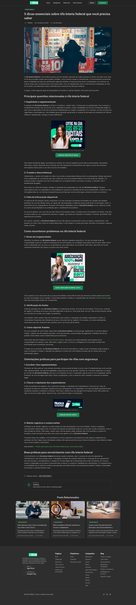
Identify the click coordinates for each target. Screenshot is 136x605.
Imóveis (87, 583)
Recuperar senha (75, 562)
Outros (87, 575)
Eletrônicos (88, 556)
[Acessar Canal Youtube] (107, 594)
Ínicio (56, 556)
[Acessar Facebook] (103, 594)
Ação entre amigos (91, 570)
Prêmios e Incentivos (106, 569)
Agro (86, 585)
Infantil (87, 577)
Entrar (72, 556)
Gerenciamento (105, 562)
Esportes (88, 559)
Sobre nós (66, 3)
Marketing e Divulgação (104, 565)
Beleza (87, 580)
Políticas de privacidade (59, 571)
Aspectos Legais (105, 576)
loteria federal (102, 298)
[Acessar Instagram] (110, 594)
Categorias (56, 3)
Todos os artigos (105, 556)
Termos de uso (60, 567)
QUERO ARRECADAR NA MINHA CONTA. (68, 288)
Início (48, 3)
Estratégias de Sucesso (104, 573)
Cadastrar (73, 559)
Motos (87, 564)
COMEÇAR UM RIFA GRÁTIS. (68, 415)
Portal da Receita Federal (55, 340)
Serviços (88, 567)
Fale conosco (77, 3)
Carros (87, 562)
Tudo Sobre (104, 559)
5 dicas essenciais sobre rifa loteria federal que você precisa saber (59, 446)
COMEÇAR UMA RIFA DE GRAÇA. (68, 155)
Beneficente (89, 572)
